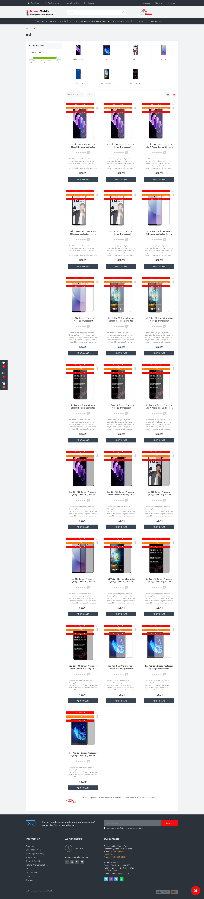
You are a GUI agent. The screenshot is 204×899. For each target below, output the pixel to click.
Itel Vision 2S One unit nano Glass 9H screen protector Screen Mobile (121, 321)
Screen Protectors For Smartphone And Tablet (49, 21)
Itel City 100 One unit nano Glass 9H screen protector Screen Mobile (83, 147)
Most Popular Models (124, 21)
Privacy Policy (119, 828)
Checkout (148, 14)
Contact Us (156, 21)
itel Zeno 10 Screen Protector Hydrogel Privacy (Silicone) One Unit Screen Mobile (159, 582)
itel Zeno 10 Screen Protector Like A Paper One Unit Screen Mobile (159, 408)
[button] (34, 3)
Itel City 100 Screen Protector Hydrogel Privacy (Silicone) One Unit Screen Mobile (83, 495)
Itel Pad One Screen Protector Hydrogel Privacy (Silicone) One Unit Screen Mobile (83, 756)
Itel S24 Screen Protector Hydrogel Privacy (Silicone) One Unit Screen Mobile (83, 582)
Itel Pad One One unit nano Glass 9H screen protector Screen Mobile (121, 669)
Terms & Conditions (34, 861)
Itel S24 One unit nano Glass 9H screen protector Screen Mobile (159, 234)
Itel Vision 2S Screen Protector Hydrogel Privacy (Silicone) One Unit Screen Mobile (121, 582)
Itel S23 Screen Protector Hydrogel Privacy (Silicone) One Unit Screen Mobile (159, 495)
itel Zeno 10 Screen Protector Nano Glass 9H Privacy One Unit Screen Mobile (83, 669)
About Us (143, 21)
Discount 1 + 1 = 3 (33, 850)
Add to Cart (83, 179)
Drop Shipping (89, 3)
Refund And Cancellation (37, 865)
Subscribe (169, 823)
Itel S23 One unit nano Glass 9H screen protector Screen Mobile (83, 234)
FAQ (27, 868)
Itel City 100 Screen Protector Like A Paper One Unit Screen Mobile (159, 147)
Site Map (30, 880)
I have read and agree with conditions (124, 828)
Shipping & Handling (72, 3)
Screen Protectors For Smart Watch (92, 21)
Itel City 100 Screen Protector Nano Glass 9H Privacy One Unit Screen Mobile (121, 495)
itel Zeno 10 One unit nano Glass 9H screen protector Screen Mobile (83, 408)
